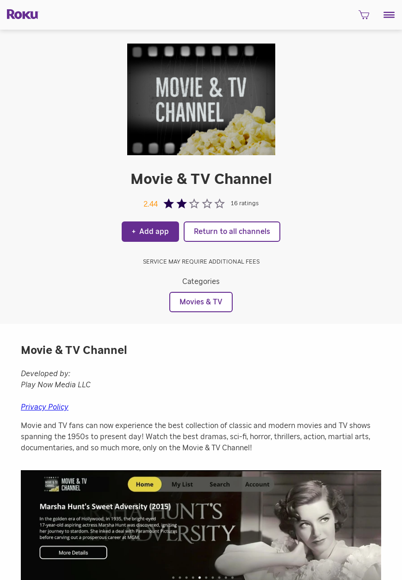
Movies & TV (201, 302)
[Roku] (19, 14)
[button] (389, 15)
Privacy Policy (44, 407)
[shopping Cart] (364, 17)
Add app (150, 231)
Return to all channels (232, 231)
